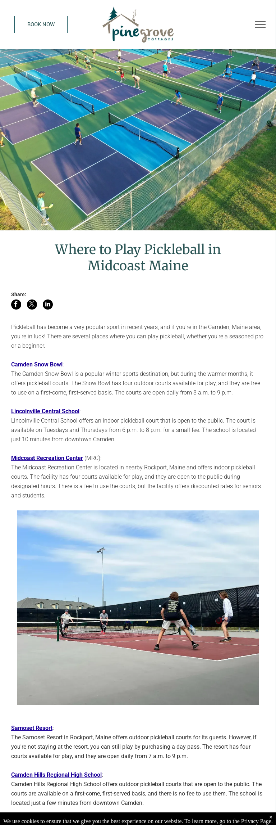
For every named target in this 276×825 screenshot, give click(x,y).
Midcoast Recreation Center (47, 458)
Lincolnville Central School (45, 411)
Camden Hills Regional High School (56, 774)
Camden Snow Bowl (37, 364)
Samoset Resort (31, 728)
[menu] (260, 24)
